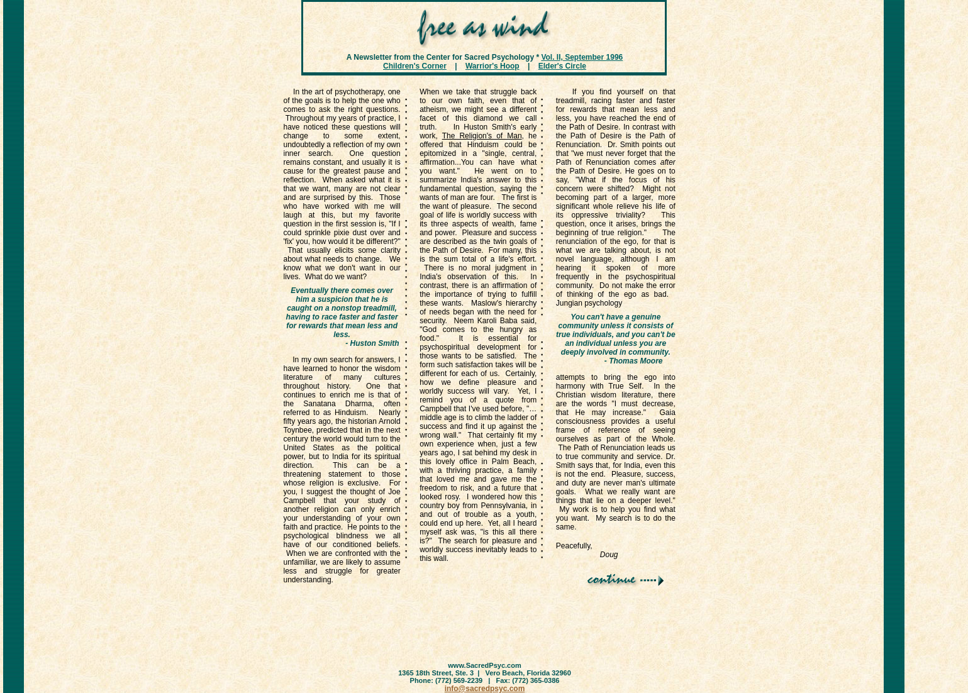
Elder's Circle (562, 66)
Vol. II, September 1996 (582, 57)
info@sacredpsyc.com (485, 688)
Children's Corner (415, 66)
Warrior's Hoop (492, 66)
